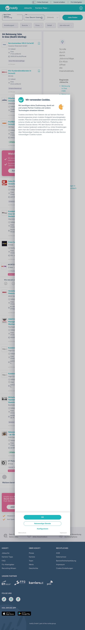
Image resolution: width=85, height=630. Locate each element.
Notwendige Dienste (42, 523)
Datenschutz (22, 533)
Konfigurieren (42, 529)
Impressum (63, 533)
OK (42, 517)
